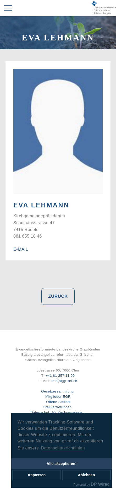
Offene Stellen (58, 402)
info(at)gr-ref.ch (65, 381)
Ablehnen (86, 475)
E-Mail (20, 249)
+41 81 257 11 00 (60, 376)
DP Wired (100, 484)
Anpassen (37, 475)
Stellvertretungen (57, 407)
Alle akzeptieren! (61, 464)
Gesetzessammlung (57, 391)
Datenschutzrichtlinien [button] (63, 448)
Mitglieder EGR (57, 397)
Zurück (58, 296)
